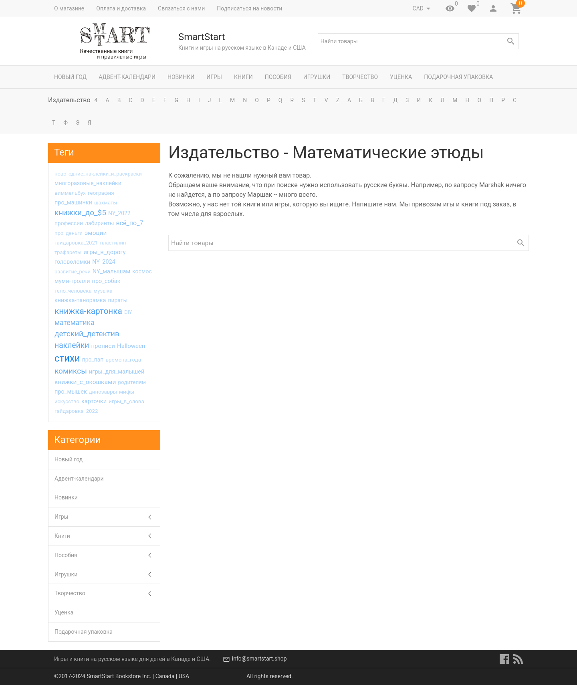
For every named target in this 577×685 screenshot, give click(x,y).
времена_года (123, 360)
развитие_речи (72, 272)
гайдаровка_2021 (76, 243)
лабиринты (99, 223)
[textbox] (418, 41)
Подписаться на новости (249, 8)
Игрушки (317, 77)
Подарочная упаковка (458, 77)
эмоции (96, 232)
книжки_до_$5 (80, 212)
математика (74, 323)
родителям (132, 382)
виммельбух (70, 193)
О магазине (69, 8)
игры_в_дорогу (104, 252)
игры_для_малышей (117, 371)
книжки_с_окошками (85, 382)
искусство (66, 401)
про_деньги (68, 233)
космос (142, 271)
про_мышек (70, 391)
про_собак (106, 281)
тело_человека (73, 291)
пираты (117, 300)
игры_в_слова (126, 401)
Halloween (131, 346)
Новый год (70, 77)
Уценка (401, 77)
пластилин (113, 243)
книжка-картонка (88, 311)
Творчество (360, 77)
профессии (68, 223)
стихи (67, 358)
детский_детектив (86, 333)
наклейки (71, 345)
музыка (103, 291)
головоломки (72, 262)
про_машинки (73, 202)
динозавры (103, 392)
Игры (214, 77)
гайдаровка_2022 (76, 411)
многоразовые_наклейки (87, 183)
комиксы (70, 371)
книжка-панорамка (80, 300)
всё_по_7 (129, 223)
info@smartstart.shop (259, 659)
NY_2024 (103, 262)
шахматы (105, 203)
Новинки (180, 77)
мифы (126, 391)
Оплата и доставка (121, 8)
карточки (94, 401)
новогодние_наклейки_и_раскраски (98, 174)
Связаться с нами (181, 8)
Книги (243, 77)
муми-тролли (72, 281)
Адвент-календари (127, 77)
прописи (103, 346)
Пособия (278, 77)
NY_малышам (111, 271)
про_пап (93, 359)
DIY (128, 312)
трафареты (67, 252)
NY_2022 (119, 213)
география (101, 193)
